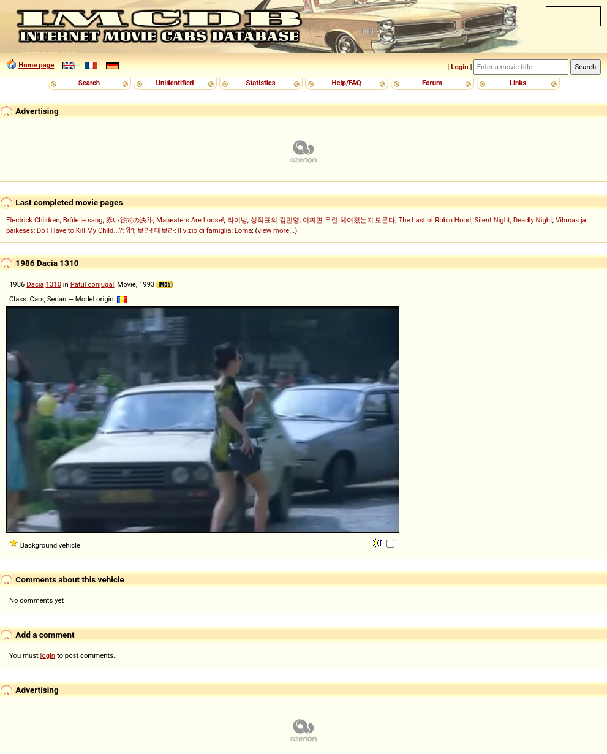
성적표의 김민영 (275, 220)
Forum (432, 82)
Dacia (34, 284)
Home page (36, 65)
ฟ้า (130, 230)
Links (518, 82)
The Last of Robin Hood (435, 220)
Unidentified (175, 82)
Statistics (260, 82)
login (48, 655)
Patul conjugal (92, 284)
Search (89, 82)
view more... (276, 230)
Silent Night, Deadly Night (513, 220)
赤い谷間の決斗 (129, 220)
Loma (243, 230)
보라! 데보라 (156, 230)
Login (459, 66)
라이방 (237, 220)
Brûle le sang (83, 220)
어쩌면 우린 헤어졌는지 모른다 (349, 220)
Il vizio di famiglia (204, 230)
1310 (53, 284)
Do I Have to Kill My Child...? (80, 230)
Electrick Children (32, 220)
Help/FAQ (346, 82)
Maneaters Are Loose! (190, 220)
